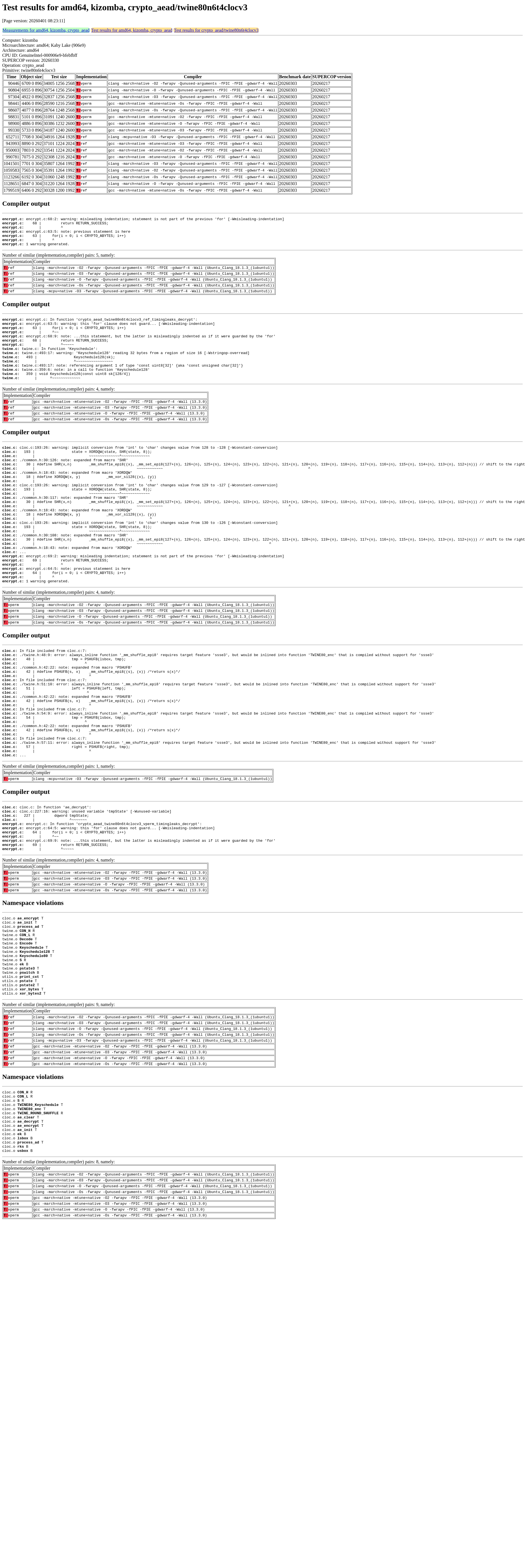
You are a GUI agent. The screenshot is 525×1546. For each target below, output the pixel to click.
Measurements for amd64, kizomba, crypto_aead (46, 30)
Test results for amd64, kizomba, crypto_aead (131, 30)
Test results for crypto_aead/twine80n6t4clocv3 (216, 30)
